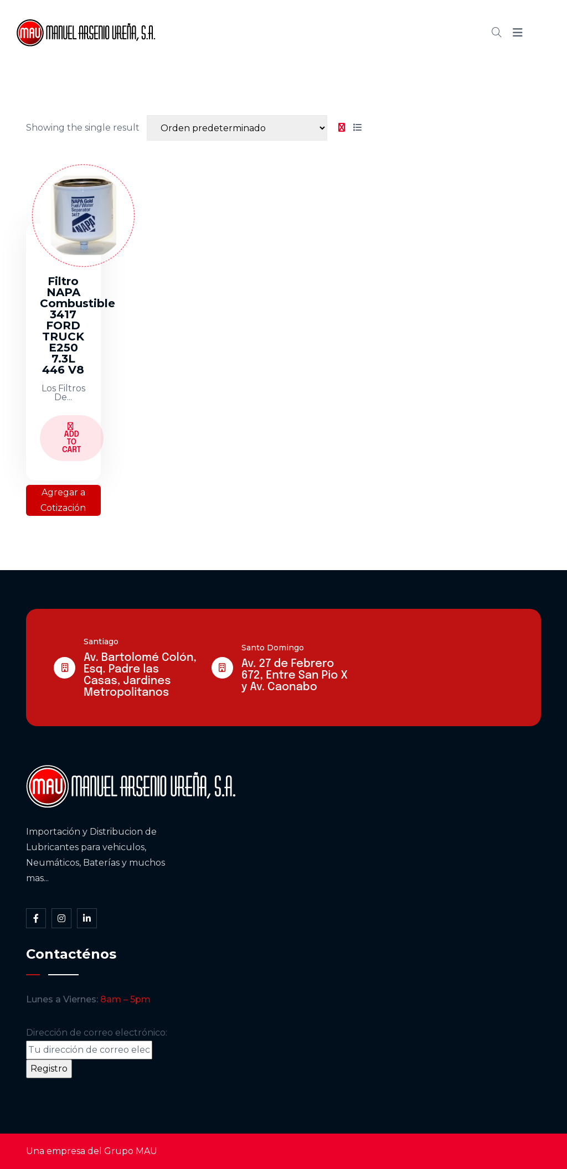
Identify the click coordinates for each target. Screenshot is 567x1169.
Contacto (426, 32)
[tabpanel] (195, 333)
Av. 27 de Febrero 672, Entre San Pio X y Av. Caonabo (294, 675)
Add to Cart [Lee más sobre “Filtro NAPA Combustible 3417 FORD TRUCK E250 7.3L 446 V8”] (71, 438)
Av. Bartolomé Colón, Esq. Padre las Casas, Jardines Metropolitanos (140, 675)
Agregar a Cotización (63, 500)
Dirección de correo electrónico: (96, 1043)
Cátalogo (320, 32)
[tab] (342, 127)
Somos (262, 32)
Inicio (213, 32)
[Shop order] (237, 128)
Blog (373, 32)
